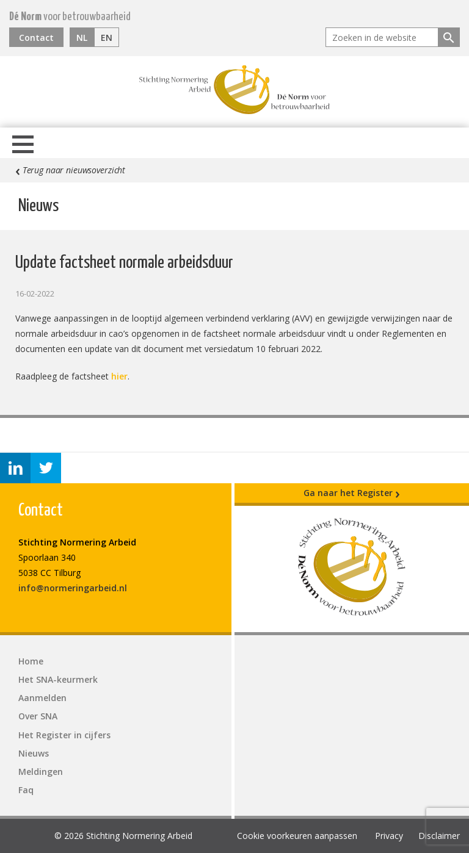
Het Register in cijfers (64, 735)
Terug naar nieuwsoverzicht (70, 170)
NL (81, 37)
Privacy (389, 835)
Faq (26, 790)
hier (119, 376)
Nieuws (33, 753)
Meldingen (40, 771)
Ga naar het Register (352, 493)
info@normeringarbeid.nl (72, 588)
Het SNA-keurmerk (58, 679)
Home (30, 661)
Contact (36, 37)
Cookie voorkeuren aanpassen (297, 835)
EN (106, 37)
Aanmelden (42, 698)
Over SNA (37, 716)
